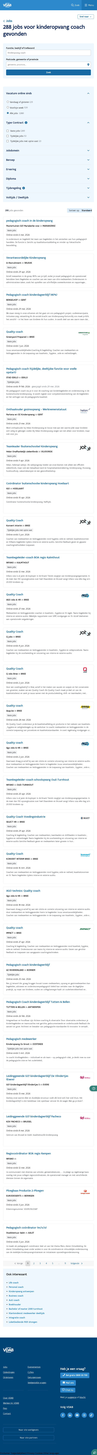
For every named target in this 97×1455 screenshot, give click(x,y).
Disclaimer (5, 1453)
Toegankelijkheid (19, 1453)
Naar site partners (28, 1437)
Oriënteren (8, 1377)
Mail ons (70, 1382)
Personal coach (16, 1287)
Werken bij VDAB (11, 1403)
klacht (83, 1397)
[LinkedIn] (69, 1415)
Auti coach (14, 1300)
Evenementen (34, 1367)
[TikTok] (91, 1415)
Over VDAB (8, 1398)
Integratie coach (17, 1317)
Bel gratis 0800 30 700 (76, 1375)
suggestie (72, 1397)
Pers (5, 1408)
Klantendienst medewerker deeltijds (27, 1313)
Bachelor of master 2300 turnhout (26, 1308)
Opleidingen (9, 1372)
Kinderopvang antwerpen (21, 1291)
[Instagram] (84, 1415)
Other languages (51, 1453)
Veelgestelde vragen (37, 1382)
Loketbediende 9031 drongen (23, 1322)
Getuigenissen (34, 1377)
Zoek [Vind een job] (48, 72)
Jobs (7, 21)
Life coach (14, 1282)
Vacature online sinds (48, 93)
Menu (91, 5)
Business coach (16, 1295)
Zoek (77, 5)
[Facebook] (62, 1415)
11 (65, 1263)
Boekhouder (15, 1304)
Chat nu (69, 1390)
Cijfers (31, 1372)
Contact (7, 1413)
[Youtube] (77, 1415)
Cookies (39, 1453)
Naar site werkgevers (29, 1429)
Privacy (31, 1453)
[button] (93, 1088)
